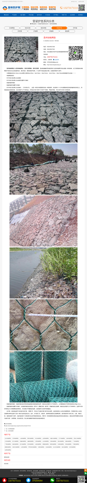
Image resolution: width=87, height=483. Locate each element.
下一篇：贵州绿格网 (8, 430)
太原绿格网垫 (24, 447)
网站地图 (81, 1)
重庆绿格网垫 (30, 438)
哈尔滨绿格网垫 (56, 447)
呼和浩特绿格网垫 (32, 447)
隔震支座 (44, 475)
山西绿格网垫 (46, 438)
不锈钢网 (39, 475)
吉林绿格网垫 (69, 438)
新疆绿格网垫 (8, 447)
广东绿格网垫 (76, 441)
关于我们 (56, 15)
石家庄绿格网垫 (15, 447)
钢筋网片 (60, 475)
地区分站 (74, 1)
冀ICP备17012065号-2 (38, 473)
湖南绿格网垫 (68, 441)
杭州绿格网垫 (72, 447)
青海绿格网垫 (68, 444)
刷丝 (29, 475)
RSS (54, 472)
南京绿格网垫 (65, 447)
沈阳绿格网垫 (41, 447)
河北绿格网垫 (38, 438)
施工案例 (22, 15)
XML (49, 472)
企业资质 (72, 15)
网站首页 (6, 15)
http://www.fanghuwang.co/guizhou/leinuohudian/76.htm (18, 425)
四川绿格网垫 (23, 444)
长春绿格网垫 (49, 447)
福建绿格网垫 (30, 441)
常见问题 (31, 15)
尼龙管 (32, 475)
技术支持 (39, 15)
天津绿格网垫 (15, 438)
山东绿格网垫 (46, 441)
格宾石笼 (26, 475)
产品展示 (14, 15)
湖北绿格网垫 (61, 441)
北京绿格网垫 (8, 438)
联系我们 (80, 15)
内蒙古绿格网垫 (53, 438)
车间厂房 (64, 15)
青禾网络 (51, 473)
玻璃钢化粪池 (65, 475)
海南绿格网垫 (15, 444)
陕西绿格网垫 (53, 444)
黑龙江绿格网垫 (77, 438)
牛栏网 (35, 475)
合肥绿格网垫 (8, 450)
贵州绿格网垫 (9, 423)
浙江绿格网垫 (15, 441)
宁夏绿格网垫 (76, 444)
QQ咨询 (56, 59)
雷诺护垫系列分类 (43, 23)
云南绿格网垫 (38, 444)
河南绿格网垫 (53, 441)
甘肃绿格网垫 (61, 444)
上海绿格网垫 (23, 438)
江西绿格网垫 (38, 441)
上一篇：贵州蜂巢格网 (9, 428)
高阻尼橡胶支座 (49, 475)
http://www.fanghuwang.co (54, 64)
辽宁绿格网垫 (62, 438)
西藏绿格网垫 (46, 444)
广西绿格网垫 (8, 444)
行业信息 (47, 15)
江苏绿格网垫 (8, 441)
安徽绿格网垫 (23, 441)
